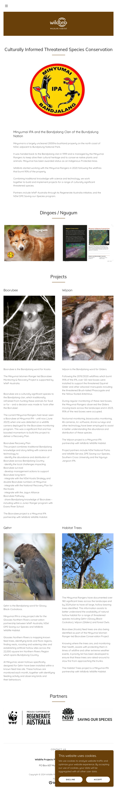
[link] (58, 23)
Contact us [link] (58, 749)
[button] (6, 6)
